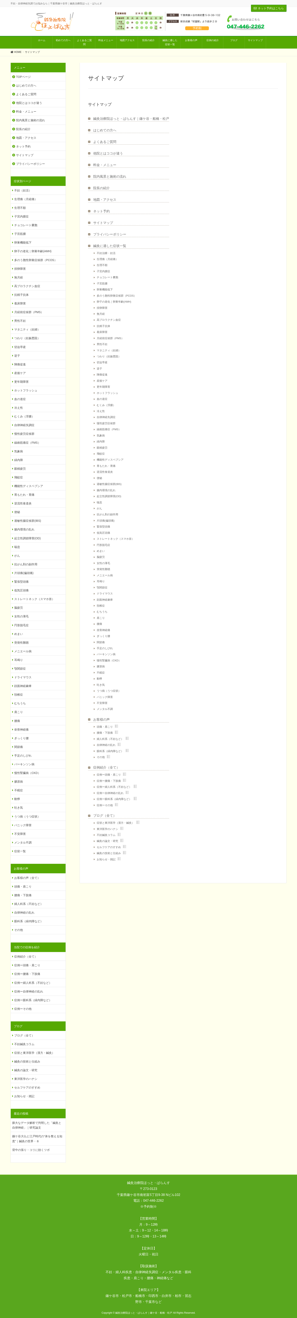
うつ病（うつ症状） (109, 690)
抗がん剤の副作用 (107, 514)
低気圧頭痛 (103, 532)
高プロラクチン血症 (109, 319)
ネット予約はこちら (269, 8)
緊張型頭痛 (103, 526)
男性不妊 (102, 344)
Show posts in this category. (116, 726)
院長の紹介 (101, 188)
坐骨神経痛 (103, 630)
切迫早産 (102, 362)
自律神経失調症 (106, 417)
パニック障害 (105, 697)
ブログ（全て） (104, 815)
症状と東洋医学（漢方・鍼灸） (115, 822)
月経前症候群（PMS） (110, 338)
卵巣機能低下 (105, 289)
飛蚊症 (101, 453)
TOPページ (23, 76)
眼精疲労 (102, 447)
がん (99, 508)
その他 (101, 757)
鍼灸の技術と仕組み (109, 853)
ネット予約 (101, 211)
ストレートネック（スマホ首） (115, 538)
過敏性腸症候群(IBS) (109, 484)
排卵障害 (102, 307)
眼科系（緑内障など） (110, 751)
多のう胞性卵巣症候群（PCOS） (117, 295)
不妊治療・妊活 (106, 253)
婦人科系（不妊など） (110, 738)
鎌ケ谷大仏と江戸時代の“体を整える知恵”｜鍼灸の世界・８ (37, 1139)
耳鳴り (101, 581)
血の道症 (102, 399)
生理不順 (102, 265)
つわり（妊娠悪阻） (109, 356)
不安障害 (102, 703)
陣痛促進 (102, 374)
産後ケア (102, 380)
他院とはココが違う (108, 153)
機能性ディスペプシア (110, 459)
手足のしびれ (105, 648)
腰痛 (99, 623)
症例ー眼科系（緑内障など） (114, 799)
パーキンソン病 (106, 654)
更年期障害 (103, 386)
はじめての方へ (104, 130)
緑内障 (101, 441)
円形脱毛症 (103, 545)
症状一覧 (20, 851)
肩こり (101, 617)
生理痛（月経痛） (107, 259)
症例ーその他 (105, 805)
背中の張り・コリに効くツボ (31, 1150)
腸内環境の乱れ (106, 490)
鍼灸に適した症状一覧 (109, 246)
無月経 (101, 313)
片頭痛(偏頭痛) (106, 520)
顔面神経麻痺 (105, 599)
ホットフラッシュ (107, 393)
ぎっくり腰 (103, 636)
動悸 (99, 678)
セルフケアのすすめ (109, 847)
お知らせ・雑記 (106, 859)
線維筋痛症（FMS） (109, 429)
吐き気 (101, 684)
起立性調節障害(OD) (109, 496)
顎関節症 (102, 587)
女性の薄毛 (103, 563)
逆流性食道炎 (105, 471)
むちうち (102, 611)
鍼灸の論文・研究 (107, 841)
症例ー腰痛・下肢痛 (109, 780)
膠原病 (101, 666)
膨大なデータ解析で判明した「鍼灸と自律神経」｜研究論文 (36, 1125)
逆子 (99, 368)
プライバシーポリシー (109, 234)
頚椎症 (101, 605)
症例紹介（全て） (106, 767)
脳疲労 (101, 557)
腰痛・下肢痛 (105, 732)
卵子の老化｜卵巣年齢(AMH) (114, 301)
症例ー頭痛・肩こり (109, 774)
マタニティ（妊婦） (109, 350)
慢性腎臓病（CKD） (109, 660)
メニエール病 (105, 575)
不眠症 (101, 672)
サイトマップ (103, 223)
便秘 (99, 478)
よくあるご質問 (104, 142)
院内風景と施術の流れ (109, 176)
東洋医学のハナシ (107, 829)
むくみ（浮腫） (106, 405)
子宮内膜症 (103, 271)
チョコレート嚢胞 (107, 277)
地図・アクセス (104, 199)
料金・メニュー (104, 165)
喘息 (99, 502)
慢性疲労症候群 (106, 423)
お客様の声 (101, 719)
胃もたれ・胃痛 (106, 465)
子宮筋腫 (102, 283)
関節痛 (101, 642)
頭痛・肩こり (105, 726)
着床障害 (102, 332)
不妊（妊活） (23, 190)
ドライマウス (105, 593)
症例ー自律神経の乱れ (110, 793)
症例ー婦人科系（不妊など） (114, 786)
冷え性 (101, 411)
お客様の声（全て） (27, 877)
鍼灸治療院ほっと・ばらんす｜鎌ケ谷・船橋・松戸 (131, 118)
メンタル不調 (105, 709)
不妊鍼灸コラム (106, 835)
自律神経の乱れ (106, 744)
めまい (101, 551)
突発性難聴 (103, 569)
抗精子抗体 (103, 326)
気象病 (101, 435)
